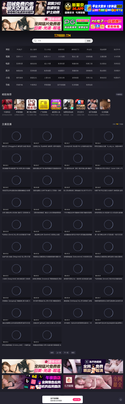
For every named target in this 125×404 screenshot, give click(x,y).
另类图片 (117, 71)
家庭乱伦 (33, 78)
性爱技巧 (117, 78)
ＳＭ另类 (117, 56)
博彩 (8, 49)
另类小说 (89, 78)
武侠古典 (61, 78)
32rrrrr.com (62, 36)
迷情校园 (75, 78)
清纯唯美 (89, 71)
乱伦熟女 (103, 63)
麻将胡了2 (75, 49)
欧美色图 (47, 71)
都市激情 (19, 78)
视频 (8, 56)
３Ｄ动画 (61, 56)
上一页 (59, 353)
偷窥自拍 (19, 71)
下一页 (66, 353)
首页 (52, 353)
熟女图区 (103, 71)
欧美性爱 (61, 63)
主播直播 (103, 56)
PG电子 (19, 49)
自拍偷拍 (33, 56)
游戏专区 (61, 49)
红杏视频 (75, 85)
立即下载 (77, 399)
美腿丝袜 (75, 71)
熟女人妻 (75, 56)
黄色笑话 (103, 78)
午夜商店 (33, 85)
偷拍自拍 (33, 63)
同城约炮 (19, 85)
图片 (8, 70)
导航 (8, 84)
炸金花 (89, 49)
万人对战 (47, 49)
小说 (8, 77)
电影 (8, 63)
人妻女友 (47, 78)
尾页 (73, 353)
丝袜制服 (89, 56)
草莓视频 (47, 85)
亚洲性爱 (19, 63)
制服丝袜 (75, 63)
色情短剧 (89, 85)
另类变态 (117, 63)
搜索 (88, 41)
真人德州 (33, 49)
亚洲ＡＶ (19, 56)
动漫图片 (61, 71)
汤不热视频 (61, 85)
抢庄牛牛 (117, 49)
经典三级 (89, 63)
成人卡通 (47, 63)
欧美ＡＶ (47, 56)
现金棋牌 (103, 49)
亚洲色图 (33, 71)
